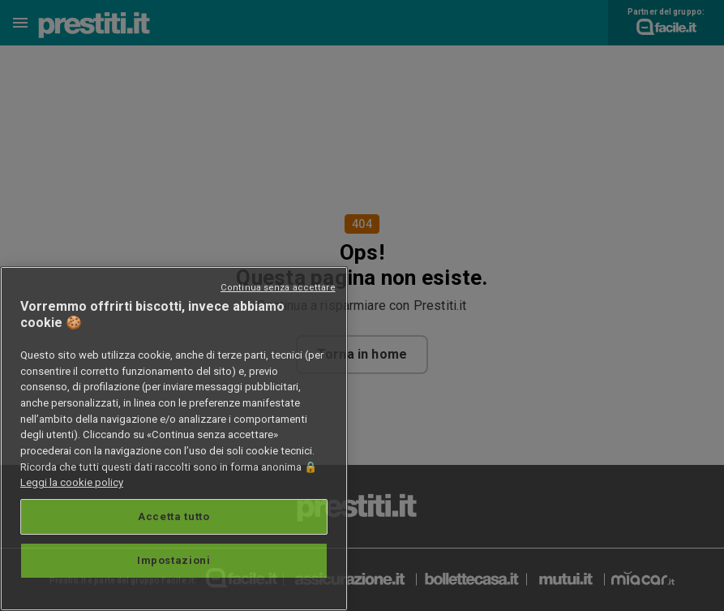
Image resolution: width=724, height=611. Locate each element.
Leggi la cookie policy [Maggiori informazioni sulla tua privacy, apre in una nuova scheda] (71, 482)
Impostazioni (174, 560)
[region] (174, 438)
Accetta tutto (174, 516)
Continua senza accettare (278, 287)
